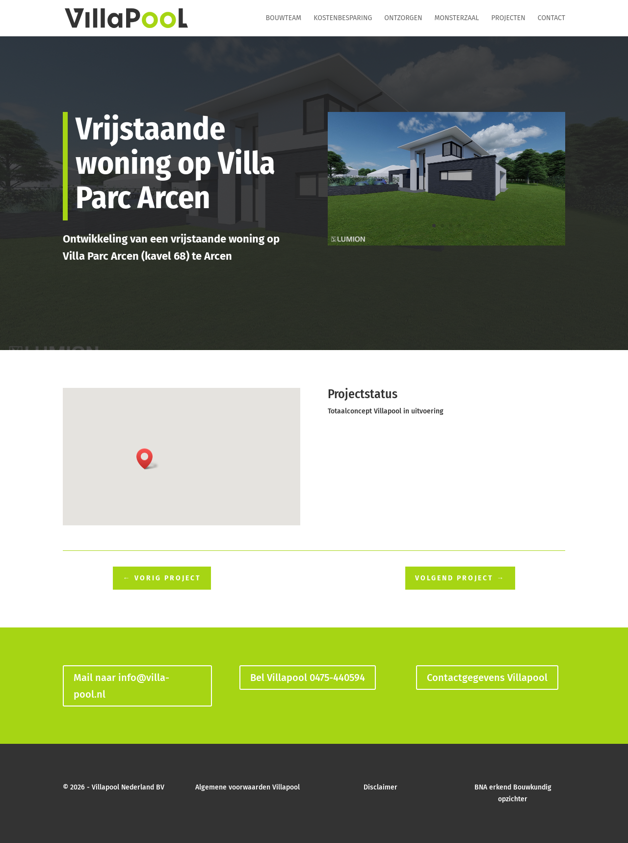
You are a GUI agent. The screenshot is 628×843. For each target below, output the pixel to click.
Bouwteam (284, 18)
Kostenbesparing (343, 18)
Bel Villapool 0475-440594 (307, 677)
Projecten (508, 18)
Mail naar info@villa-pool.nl (121, 686)
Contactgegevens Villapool (487, 677)
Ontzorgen (403, 18)
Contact (551, 18)
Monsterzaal (456, 18)
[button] (147, 458)
